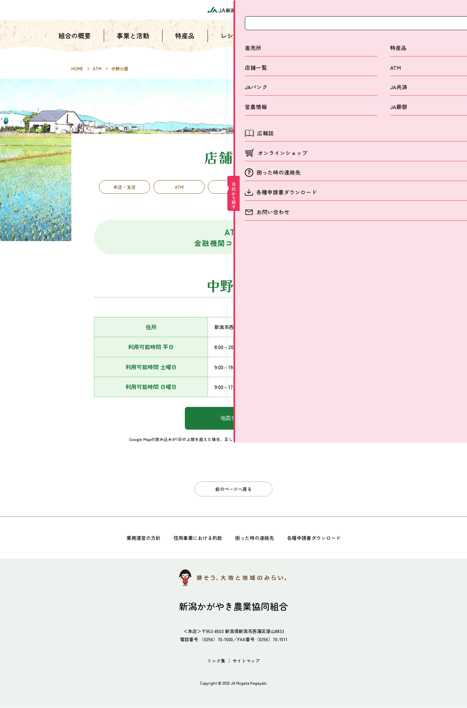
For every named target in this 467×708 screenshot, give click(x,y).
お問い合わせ (389, 42)
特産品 (185, 42)
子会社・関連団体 (342, 187)
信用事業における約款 (196, 538)
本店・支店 (124, 187)
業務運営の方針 (139, 538)
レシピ (230, 42)
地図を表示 (233, 419)
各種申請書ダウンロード (317, 538)
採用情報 (331, 42)
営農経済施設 (288, 187)
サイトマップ (246, 661)
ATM (179, 187)
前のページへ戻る (233, 490)
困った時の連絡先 (255, 538)
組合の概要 (74, 42)
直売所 (233, 187)
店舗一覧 (279, 42)
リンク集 (216, 661)
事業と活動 (133, 42)
